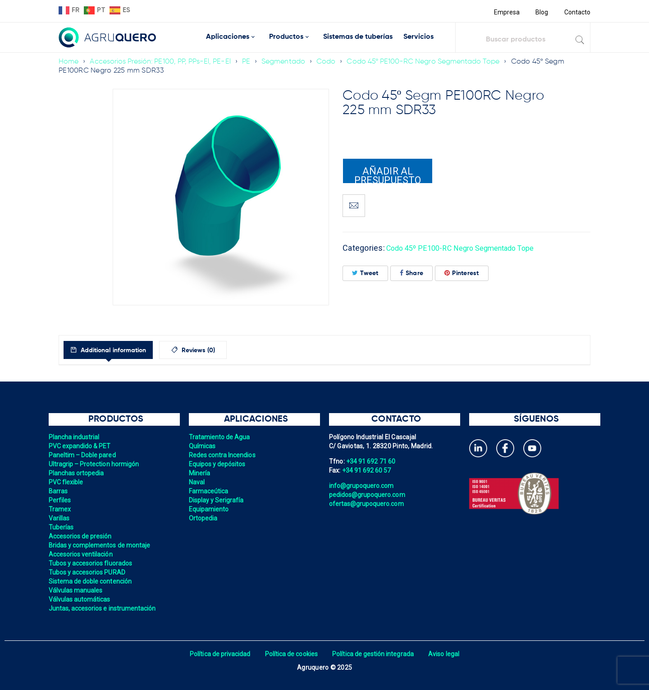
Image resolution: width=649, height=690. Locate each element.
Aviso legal (447, 654)
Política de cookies (290, 654)
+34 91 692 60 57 (367, 470)
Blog (541, 12)
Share (412, 273)
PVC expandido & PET (81, 446)
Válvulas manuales (76, 590)
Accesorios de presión (81, 536)
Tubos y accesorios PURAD (88, 572)
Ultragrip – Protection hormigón (95, 464)
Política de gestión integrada (374, 654)
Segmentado (288, 61)
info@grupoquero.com (362, 485)
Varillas (59, 518)
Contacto (576, 12)
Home (69, 61)
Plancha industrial (75, 437)
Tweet (365, 273)
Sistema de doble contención (91, 581)
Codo (331, 61)
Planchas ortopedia (77, 473)
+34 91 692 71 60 (371, 461)
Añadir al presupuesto (387, 175)
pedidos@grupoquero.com (368, 494)
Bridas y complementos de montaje (101, 545)
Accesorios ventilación (82, 554)
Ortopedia (203, 518)
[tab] (116, 350)
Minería (200, 473)
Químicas (202, 446)
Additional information (120, 350)
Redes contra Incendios (223, 455)
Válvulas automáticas (80, 599)
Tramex (60, 509)
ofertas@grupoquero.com (367, 503)
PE (251, 61)
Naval (197, 482)
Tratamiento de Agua (220, 437)
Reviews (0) (217, 350)
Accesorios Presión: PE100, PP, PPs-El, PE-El (162, 61)
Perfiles (60, 500)
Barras (59, 491)
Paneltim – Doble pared (83, 455)
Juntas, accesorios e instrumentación (104, 608)
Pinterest (461, 273)
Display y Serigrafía (217, 500)
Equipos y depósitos (218, 464)
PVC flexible (66, 482)
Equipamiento (209, 509)
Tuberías (61, 527)
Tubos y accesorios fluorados (92, 563)
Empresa (505, 12)
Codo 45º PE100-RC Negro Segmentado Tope (430, 61)
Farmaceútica (209, 491)
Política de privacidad (217, 654)
